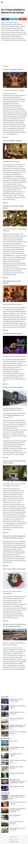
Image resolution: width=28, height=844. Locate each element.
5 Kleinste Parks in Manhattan (17, 773)
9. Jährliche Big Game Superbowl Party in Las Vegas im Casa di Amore (17, 797)
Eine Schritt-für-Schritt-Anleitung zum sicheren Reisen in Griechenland (17, 810)
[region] (14, 53)
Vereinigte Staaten (4, 6)
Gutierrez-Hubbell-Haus (15, 815)
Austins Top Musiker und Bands (17, 786)
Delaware (11, 6)
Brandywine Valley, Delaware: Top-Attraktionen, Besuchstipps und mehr (18, 727)
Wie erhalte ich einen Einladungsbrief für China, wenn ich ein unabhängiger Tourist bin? (18, 781)
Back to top (14, 837)
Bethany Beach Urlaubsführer (17, 718)
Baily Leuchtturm (14, 741)
